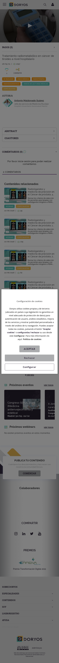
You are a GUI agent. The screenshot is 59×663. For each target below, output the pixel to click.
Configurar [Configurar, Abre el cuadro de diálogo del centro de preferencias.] (29, 366)
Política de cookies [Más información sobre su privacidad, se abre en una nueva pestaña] (32, 339)
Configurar (19, 335)
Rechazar (29, 357)
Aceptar (29, 348)
